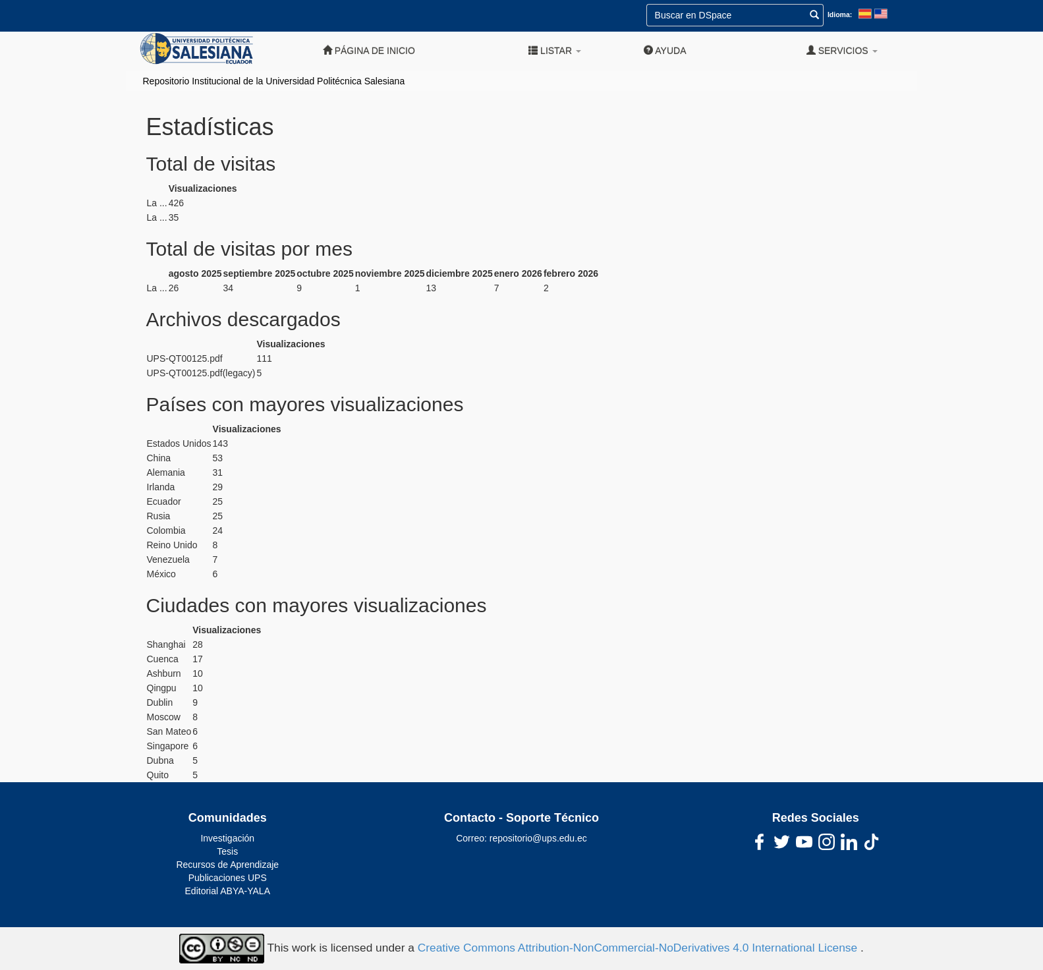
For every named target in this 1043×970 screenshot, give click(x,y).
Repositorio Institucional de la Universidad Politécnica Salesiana (274, 81)
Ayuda (665, 50)
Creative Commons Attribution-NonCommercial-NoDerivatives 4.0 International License (639, 947)
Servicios (842, 50)
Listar (554, 50)
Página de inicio (369, 50)
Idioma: (840, 14)
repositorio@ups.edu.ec (538, 838)
